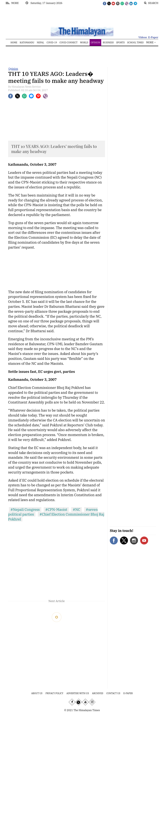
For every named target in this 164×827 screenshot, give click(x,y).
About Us (36, 693)
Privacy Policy (54, 693)
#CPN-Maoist (56, 509)
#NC (76, 509)
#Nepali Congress (25, 509)
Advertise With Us (77, 693)
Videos (142, 37)
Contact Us (113, 693)
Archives (97, 693)
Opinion (13, 68)
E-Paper (153, 37)
